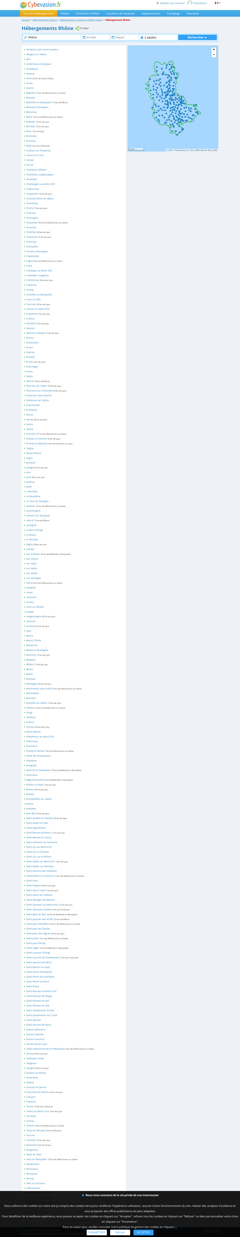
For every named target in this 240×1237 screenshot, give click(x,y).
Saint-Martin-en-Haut (38, 967)
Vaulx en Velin (34, 1154)
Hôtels (64, 13)
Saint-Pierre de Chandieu (40, 976)
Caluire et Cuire (35, 155)
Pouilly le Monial (35, 750)
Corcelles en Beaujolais (39, 294)
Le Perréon (32, 539)
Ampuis (30, 73)
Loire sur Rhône (35, 606)
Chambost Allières (36, 169)
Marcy (29, 635)
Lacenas (30, 506)
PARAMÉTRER (96, 1232)
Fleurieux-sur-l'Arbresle (39, 390)
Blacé (29, 116)
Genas (29, 414)
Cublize (30, 318)
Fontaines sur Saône (37, 400)
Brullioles (31, 136)
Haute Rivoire (33, 453)
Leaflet (170, 150)
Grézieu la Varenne (37, 438)
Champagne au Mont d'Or (40, 184)
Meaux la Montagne (37, 650)
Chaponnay (32, 188)
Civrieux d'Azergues (37, 251)
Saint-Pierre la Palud (37, 981)
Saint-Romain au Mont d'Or (41, 991)
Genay (29, 419)
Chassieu (31, 227)
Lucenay (30, 626)
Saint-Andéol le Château (39, 818)
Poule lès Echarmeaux (38, 755)
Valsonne (31, 1144)
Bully (29, 145)
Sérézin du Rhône (36, 1072)
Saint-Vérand (33, 1020)
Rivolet (30, 794)
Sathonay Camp (35, 1058)
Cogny (29, 260)
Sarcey (30, 1053)
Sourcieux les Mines (37, 1092)
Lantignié (31, 525)
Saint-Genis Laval (35, 890)
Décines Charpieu (36, 332)
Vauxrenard (32, 1164)
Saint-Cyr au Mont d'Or (39, 847)
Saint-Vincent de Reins (38, 1024)
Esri (187, 150)
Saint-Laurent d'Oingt (38, 952)
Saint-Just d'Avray (36, 943)
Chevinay (31, 241)
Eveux (29, 371)
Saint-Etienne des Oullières (41, 871)
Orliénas (31, 717)
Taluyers (31, 1096)
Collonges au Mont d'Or (39, 270)
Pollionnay (32, 741)
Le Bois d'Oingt (34, 530)
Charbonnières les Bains (40, 198)
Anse (29, 78)
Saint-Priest (32, 986)
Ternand (31, 1116)
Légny (29, 544)
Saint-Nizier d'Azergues (39, 971)
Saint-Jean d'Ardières (38, 923)
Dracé (29, 347)
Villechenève (33, 1188)
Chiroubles (32, 246)
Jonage (30, 467)
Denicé (30, 337)
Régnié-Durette (34, 779)
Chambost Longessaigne (39, 174)
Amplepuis (32, 68)
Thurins (30, 1135)
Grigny (30, 448)
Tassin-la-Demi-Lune (37, 1111)
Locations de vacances (120, 13)
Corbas (30, 289)
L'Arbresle (31, 491)
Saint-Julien (32, 938)
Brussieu (31, 140)
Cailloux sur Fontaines (38, 150)
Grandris (31, 433)
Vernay (30, 1178)
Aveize (29, 88)
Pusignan (31, 765)
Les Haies (31, 563)
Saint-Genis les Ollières (39, 895)
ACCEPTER (143, 1232)
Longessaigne (33, 616)
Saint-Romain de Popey (39, 996)
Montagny (31, 683)
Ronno (29, 803)
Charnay (31, 212)
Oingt (29, 712)
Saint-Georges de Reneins (40, 899)
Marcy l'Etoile (33, 640)
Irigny (29, 458)
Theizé (30, 1125)
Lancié (29, 520)
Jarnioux (30, 462)
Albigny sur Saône (36, 54)
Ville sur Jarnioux (35, 1183)
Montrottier (32, 693)
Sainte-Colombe (35, 1034)
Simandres (32, 1077)
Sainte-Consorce (35, 1039)
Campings (173, 13)
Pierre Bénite (33, 731)
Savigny (30, 1068)
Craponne (31, 313)
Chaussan (31, 236)
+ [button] (214, 49)
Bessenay (31, 112)
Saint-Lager (32, 947)
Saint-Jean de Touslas (38, 928)
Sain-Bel (30, 813)
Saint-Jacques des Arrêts (40, 919)
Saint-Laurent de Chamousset (42, 957)
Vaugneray (32, 1149)
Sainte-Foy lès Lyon (36, 1044)
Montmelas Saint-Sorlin (39, 688)
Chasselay (31, 222)
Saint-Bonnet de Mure (38, 832)
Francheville (33, 405)
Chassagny (32, 217)
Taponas (31, 1101)
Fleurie (30, 381)
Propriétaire (197, 3)
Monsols (31, 678)
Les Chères (32, 558)
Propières (31, 760)
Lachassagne (33, 510)
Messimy (31, 654)
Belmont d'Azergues (37, 107)
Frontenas (31, 409)
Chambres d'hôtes (88, 13)
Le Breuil (31, 534)
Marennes (32, 645)
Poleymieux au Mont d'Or (40, 736)
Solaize (30, 1082)
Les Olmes (32, 573)
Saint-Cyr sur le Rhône (38, 856)
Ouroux (30, 726)
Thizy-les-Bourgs (35, 1130)
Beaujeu (30, 97)
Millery (30, 664)
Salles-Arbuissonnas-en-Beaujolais (45, 1048)
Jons (28, 472)
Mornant (31, 698)
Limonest (31, 597)
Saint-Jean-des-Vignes (38, 933)
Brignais (30, 121)
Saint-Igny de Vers (36, 914)
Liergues (31, 587)
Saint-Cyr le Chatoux (37, 851)
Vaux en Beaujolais (36, 1159)
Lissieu (30, 602)
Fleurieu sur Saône (36, 385)
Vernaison (31, 1173)
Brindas (30, 126)
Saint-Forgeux (34, 885)
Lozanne (31, 621)
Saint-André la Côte (37, 822)
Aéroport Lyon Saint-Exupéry (42, 49)
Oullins (30, 722)
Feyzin (29, 376)
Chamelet (31, 179)
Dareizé (30, 328)
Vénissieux (32, 1168)
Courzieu (31, 304)
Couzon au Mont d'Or (38, 308)
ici (175, 1227)
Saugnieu (31, 1063)
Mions (29, 669)
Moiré (29, 674)
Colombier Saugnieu (37, 275)
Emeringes (32, 366)
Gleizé (29, 429)
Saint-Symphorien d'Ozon (40, 1010)
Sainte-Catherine (35, 1029)
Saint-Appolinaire (36, 827)
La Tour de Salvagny (37, 501)
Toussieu (31, 1140)
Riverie (30, 789)
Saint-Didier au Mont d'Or (40, 861)
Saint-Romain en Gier (38, 1005)
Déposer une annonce (170, 3)
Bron (29, 131)
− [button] (214, 55)
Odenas (30, 707)
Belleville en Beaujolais (39, 102)
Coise (29, 265)
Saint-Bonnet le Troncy (39, 837)
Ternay (30, 1120)
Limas (29, 592)
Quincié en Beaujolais (38, 770)
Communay (32, 280)
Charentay (32, 203)
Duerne (30, 352)
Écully (29, 361)
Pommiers (31, 746)
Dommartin (32, 342)
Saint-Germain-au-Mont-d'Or (42, 904)
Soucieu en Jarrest (36, 1087)
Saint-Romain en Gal (37, 1000)
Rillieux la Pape (34, 784)
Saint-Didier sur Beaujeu (40, 866)
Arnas (29, 83)
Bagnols (30, 92)
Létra (29, 582)
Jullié (29, 486)
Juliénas (30, 482)
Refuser (120, 1232)
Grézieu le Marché (36, 443)
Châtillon (31, 232)
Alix (28, 59)
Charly (29, 208)
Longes (30, 611)
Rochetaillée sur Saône (39, 798)
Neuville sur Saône (36, 702)
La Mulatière (33, 496)
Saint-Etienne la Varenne (40, 875)
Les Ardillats (33, 554)
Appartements (151, 13)
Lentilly (30, 549)
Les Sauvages (33, 578)
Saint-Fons (32, 880)
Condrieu (31, 284)
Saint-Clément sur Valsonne (41, 842)
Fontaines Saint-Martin (39, 395)
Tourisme (192, 13)
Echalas (30, 356)
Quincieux (32, 774)
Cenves (30, 160)
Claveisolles (32, 256)
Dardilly (30, 323)
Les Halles (31, 568)
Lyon (28, 630)
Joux (28, 477)
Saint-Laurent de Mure (39, 962)
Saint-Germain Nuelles (39, 909)
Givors (29, 424)
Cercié (29, 164)
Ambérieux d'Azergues (38, 64)
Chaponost (32, 193)
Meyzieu (31, 659)
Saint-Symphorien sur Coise (41, 1015)
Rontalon (31, 808)
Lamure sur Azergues (38, 515)
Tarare (30, 1106)
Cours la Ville (33, 299)
